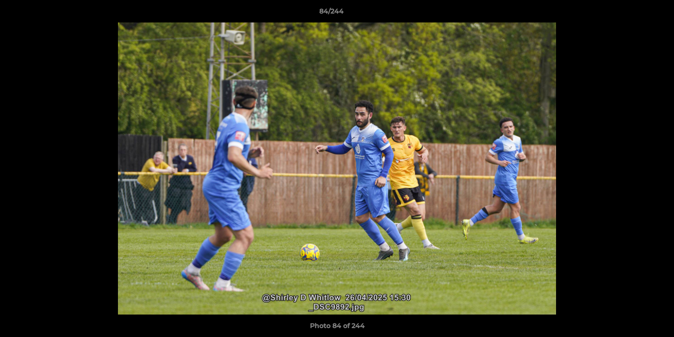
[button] (634, 13)
